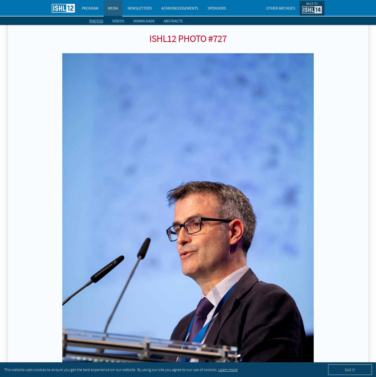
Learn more (228, 369)
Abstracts (173, 21)
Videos (118, 21)
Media (113, 8)
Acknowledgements (179, 8)
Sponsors (217, 8)
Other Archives (280, 8)
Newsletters (140, 8)
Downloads (144, 21)
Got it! (350, 369)
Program (90, 8)
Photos (96, 21)
